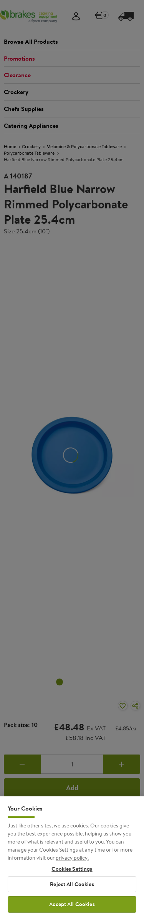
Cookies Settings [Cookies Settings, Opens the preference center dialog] (71, 874)
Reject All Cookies (72, 889)
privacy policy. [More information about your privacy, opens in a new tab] (72, 863)
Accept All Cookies (72, 909)
